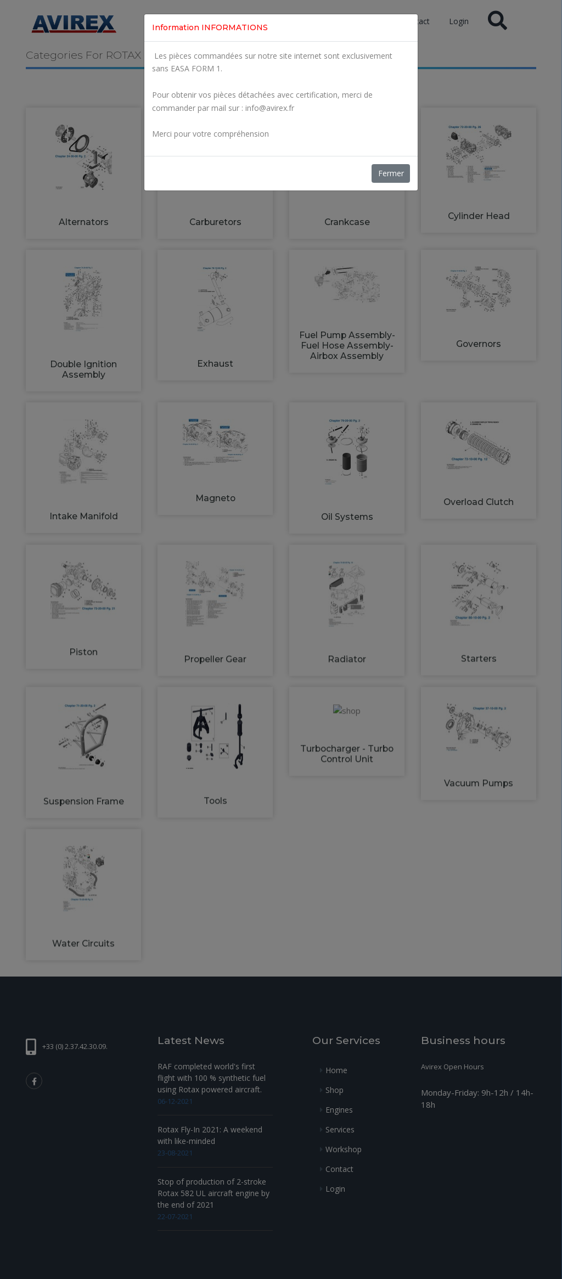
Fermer (391, 173)
